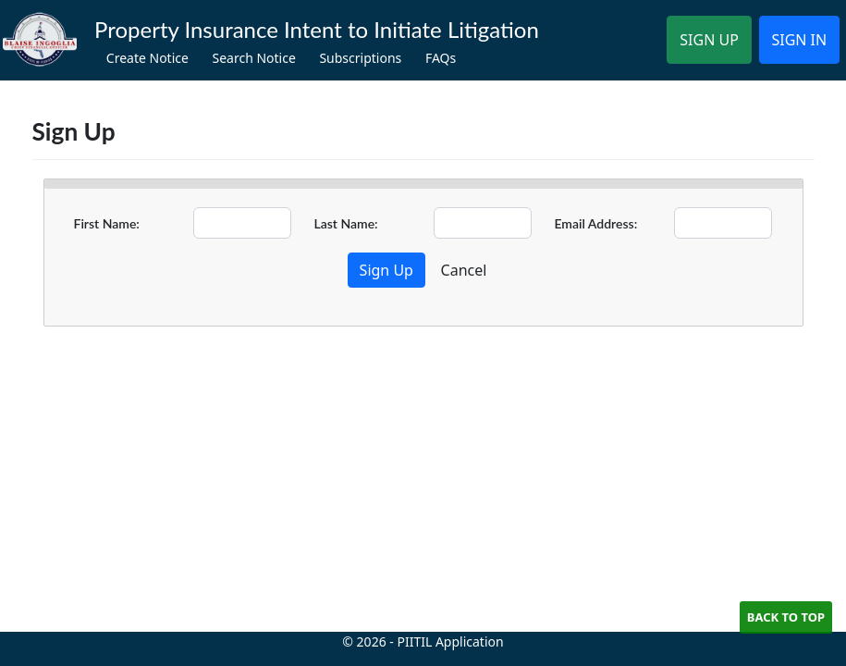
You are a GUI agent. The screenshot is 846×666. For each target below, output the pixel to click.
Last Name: (345, 223)
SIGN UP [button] (709, 40)
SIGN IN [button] (799, 40)
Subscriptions (360, 58)
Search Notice (253, 58)
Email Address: (595, 223)
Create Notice (147, 58)
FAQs (440, 58)
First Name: (107, 223)
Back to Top (786, 617)
